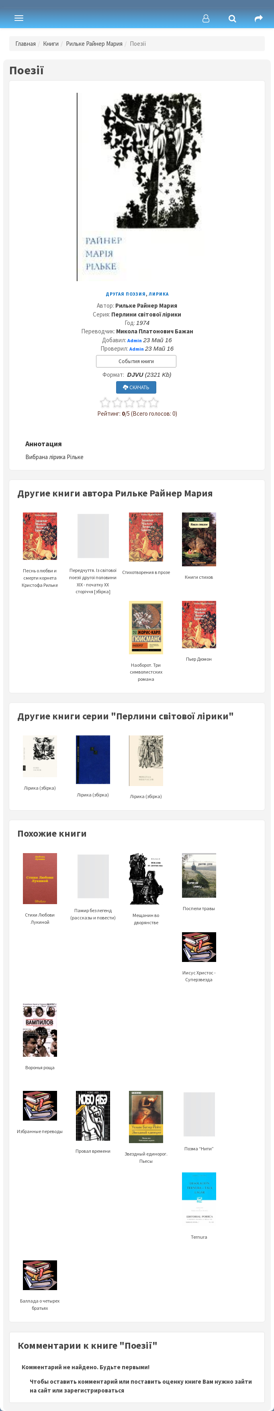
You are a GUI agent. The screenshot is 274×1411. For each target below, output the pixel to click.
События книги (136, 361)
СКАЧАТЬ (136, 387)
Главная (25, 43)
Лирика (159, 294)
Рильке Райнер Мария (94, 43)
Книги (51, 43)
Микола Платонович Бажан (154, 331)
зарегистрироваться (94, 1390)
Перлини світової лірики (146, 314)
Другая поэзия (126, 294)
